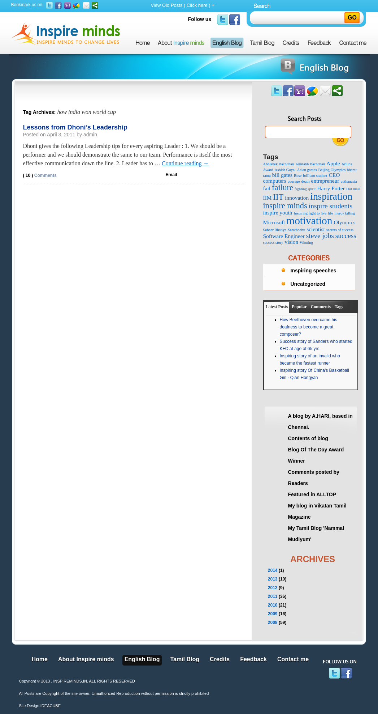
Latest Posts (277, 306)
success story (273, 243)
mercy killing (345, 213)
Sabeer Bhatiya (275, 230)
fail (267, 188)
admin (90, 134)
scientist (316, 229)
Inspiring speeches (313, 270)
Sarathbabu (296, 230)
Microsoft (274, 222)
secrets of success (339, 230)
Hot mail (353, 189)
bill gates (282, 175)
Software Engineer (284, 236)
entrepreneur (325, 181)
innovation (297, 198)
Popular (299, 306)
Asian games (307, 170)
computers (274, 181)
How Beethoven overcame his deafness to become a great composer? (308, 327)
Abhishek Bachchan (278, 164)
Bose (297, 176)
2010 (273, 605)
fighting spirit (305, 189)
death (305, 181)
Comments (40, 175)
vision (291, 242)
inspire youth (277, 212)
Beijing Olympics (332, 170)
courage (294, 181)
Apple (333, 163)
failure (282, 187)
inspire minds (285, 205)
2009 (273, 613)
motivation (309, 220)
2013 (273, 579)
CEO (334, 175)
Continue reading (185, 163)
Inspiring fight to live (310, 213)
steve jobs (320, 235)
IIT (278, 196)
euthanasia (348, 181)
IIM (267, 198)
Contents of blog (308, 438)
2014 (273, 570)
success (345, 235)
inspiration (331, 196)
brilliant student (315, 176)
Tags (339, 306)
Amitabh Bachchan (310, 164)
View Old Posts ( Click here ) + (182, 5)
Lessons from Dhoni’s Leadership (75, 127)
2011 (273, 596)
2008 (273, 622)
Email (171, 174)
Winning (306, 243)
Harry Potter (331, 188)
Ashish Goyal (285, 170)
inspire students (330, 206)
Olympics (344, 222)
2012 (273, 587)
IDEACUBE (50, 706)
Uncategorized (308, 284)
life (330, 213)
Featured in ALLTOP (312, 494)
